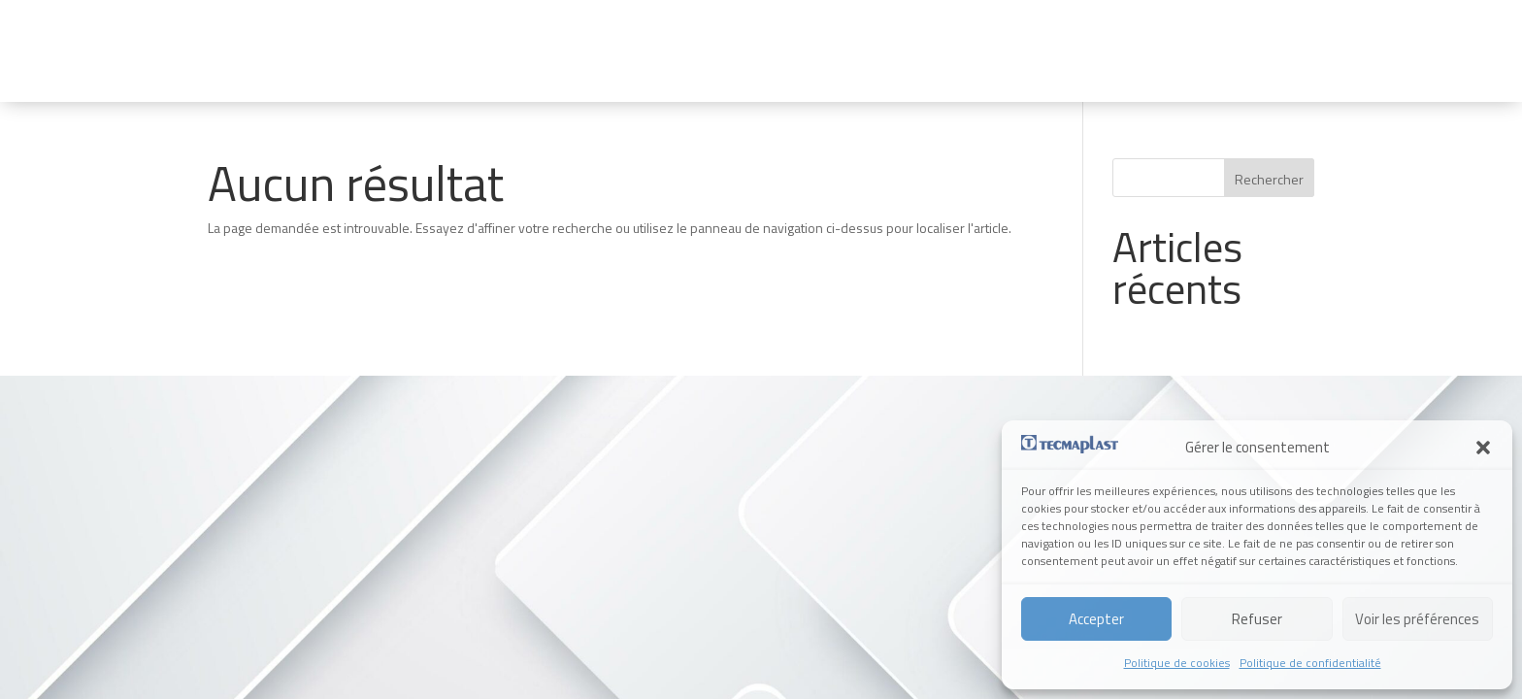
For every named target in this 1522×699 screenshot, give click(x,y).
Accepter (1096, 619)
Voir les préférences (1417, 619)
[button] (1483, 447)
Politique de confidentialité (1310, 662)
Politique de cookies (1177, 662)
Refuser (1257, 619)
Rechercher (1269, 179)
